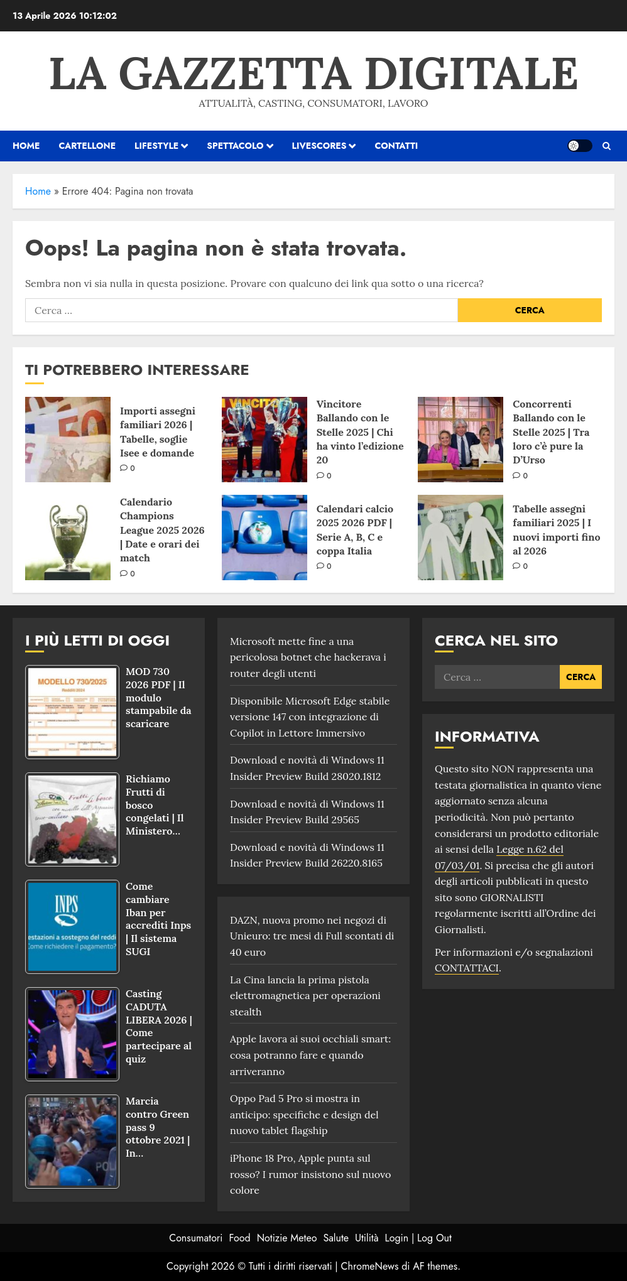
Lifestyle (156, 145)
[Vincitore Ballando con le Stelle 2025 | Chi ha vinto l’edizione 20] (264, 439)
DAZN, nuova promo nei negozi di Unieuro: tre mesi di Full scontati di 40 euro (312, 936)
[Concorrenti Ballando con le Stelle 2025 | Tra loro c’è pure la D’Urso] (460, 439)
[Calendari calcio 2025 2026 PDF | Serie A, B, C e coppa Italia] (264, 537)
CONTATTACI (467, 967)
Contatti (396, 145)
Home (38, 191)
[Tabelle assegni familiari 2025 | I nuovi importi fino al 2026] (460, 537)
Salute (336, 1238)
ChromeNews (370, 1266)
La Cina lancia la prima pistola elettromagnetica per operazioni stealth (305, 995)
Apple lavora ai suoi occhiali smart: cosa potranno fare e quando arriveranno (310, 1054)
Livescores (319, 145)
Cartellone (87, 145)
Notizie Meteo (287, 1238)
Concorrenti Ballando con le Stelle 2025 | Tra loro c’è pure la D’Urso (551, 432)
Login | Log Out (417, 1238)
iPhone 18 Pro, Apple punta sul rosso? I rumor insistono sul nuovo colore (310, 1174)
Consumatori (195, 1238)
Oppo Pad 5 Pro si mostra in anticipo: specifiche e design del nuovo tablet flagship (304, 1114)
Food (240, 1238)
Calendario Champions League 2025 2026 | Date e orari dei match (162, 530)
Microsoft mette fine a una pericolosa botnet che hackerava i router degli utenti (308, 657)
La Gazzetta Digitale (313, 73)
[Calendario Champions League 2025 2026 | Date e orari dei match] (68, 537)
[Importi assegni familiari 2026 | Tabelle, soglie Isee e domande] (68, 439)
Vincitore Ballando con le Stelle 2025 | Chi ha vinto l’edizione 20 (360, 432)
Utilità (366, 1238)
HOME (26, 145)
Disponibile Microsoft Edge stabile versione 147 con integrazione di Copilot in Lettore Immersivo (310, 717)
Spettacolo (235, 145)
